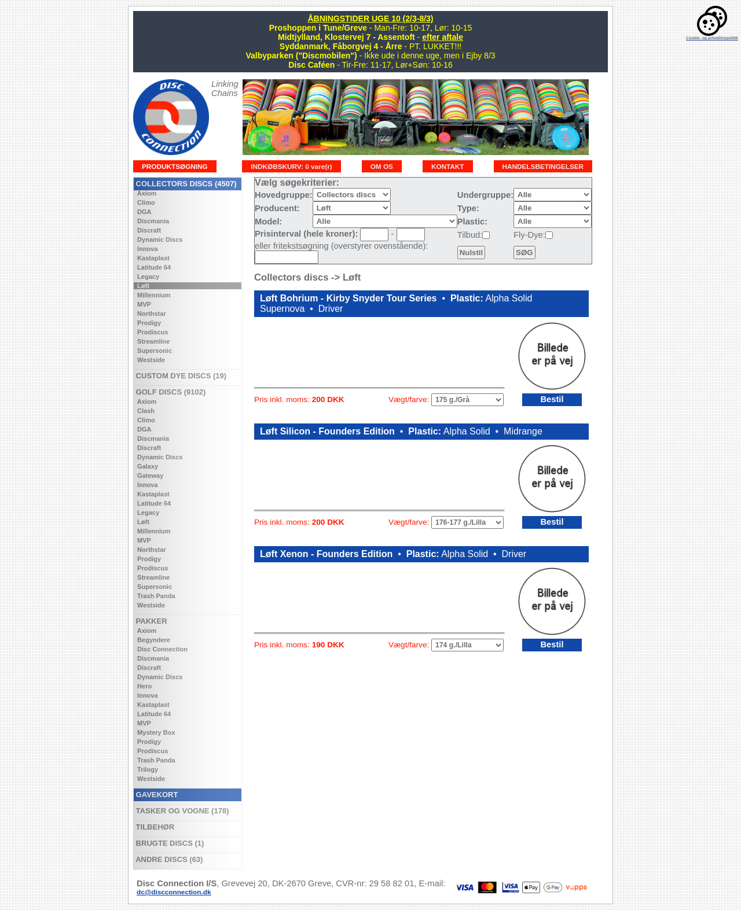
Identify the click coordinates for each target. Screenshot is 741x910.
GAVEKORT (156, 794)
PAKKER (150, 621)
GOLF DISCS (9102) (170, 392)
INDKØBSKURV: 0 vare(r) (291, 166)
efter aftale (442, 37)
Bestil (551, 399)
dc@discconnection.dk (174, 892)
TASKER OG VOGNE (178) (181, 810)
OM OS (381, 166)
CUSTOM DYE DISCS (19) (180, 375)
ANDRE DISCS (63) (168, 859)
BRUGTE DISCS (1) (169, 843)
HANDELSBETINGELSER (543, 166)
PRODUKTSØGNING (175, 166)
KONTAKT (447, 166)
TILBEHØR (154, 827)
